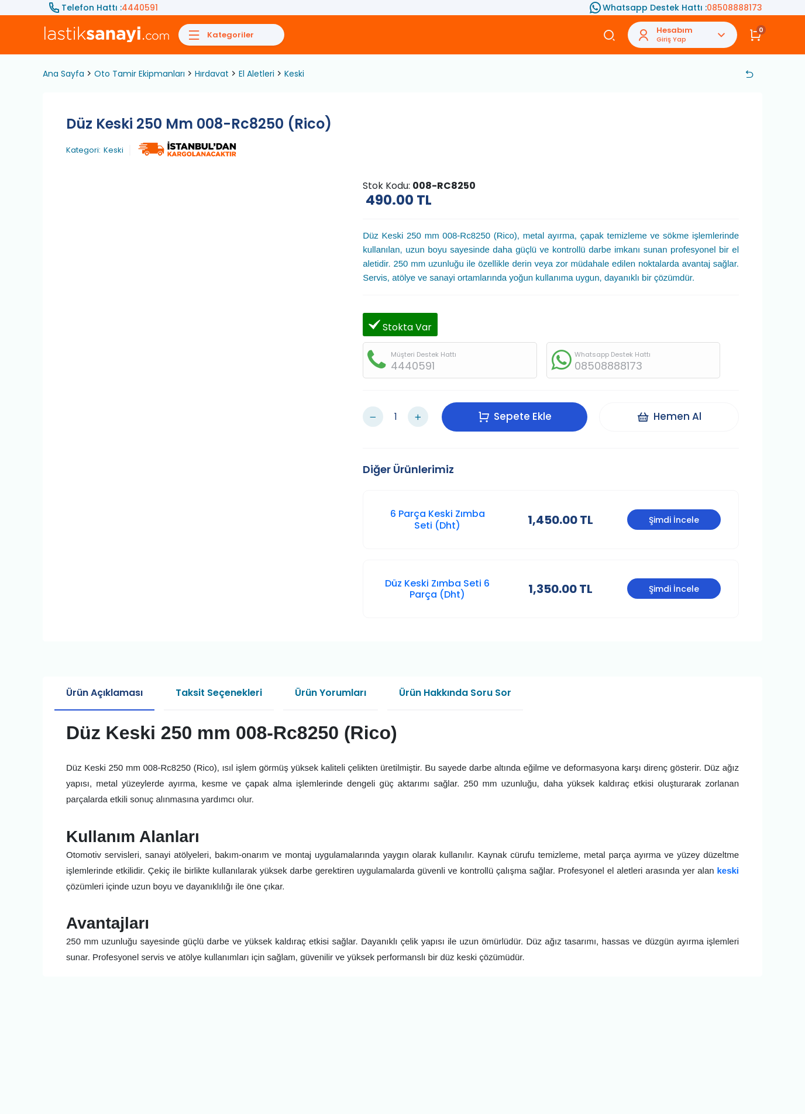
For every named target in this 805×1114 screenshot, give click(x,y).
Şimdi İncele (674, 520)
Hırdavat (212, 74)
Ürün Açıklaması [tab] (104, 692)
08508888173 (734, 7)
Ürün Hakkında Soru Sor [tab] (455, 692)
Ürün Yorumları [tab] (330, 692)
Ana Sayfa (63, 74)
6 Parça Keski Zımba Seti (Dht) (437, 519)
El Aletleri (256, 74)
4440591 (140, 7)
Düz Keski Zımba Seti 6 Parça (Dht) (437, 589)
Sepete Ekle (515, 416)
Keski (294, 74)
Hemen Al (669, 416)
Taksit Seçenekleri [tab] (219, 692)
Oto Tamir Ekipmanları (139, 74)
